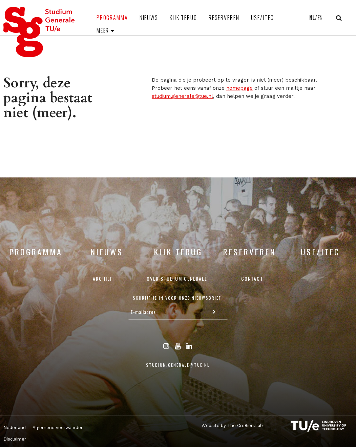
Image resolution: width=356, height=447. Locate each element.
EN (320, 18)
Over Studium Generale (177, 278)
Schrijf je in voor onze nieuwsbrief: (178, 298)
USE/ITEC (262, 18)
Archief (103, 278)
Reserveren (224, 18)
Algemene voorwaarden (58, 427)
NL (311, 18)
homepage (239, 88)
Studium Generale (39, 32)
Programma (112, 18)
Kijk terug (183, 18)
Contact (252, 278)
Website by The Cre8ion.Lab (232, 425)
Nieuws (149, 18)
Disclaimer (14, 439)
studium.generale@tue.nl (182, 96)
